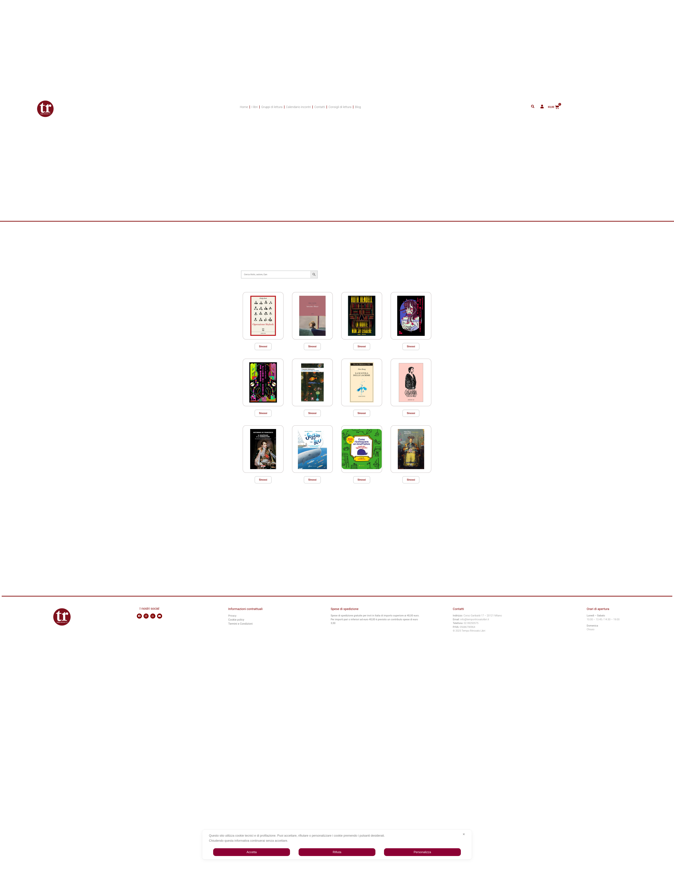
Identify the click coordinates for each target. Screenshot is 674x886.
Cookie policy (236, 619)
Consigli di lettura (340, 107)
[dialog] (337, 844)
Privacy (232, 615)
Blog (358, 107)
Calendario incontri (298, 107)
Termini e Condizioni (240, 623)
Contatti (319, 107)
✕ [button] (464, 834)
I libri (255, 107)
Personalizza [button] (422, 852)
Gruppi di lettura (271, 107)
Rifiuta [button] (337, 852)
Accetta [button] (252, 852)
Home (244, 107)
